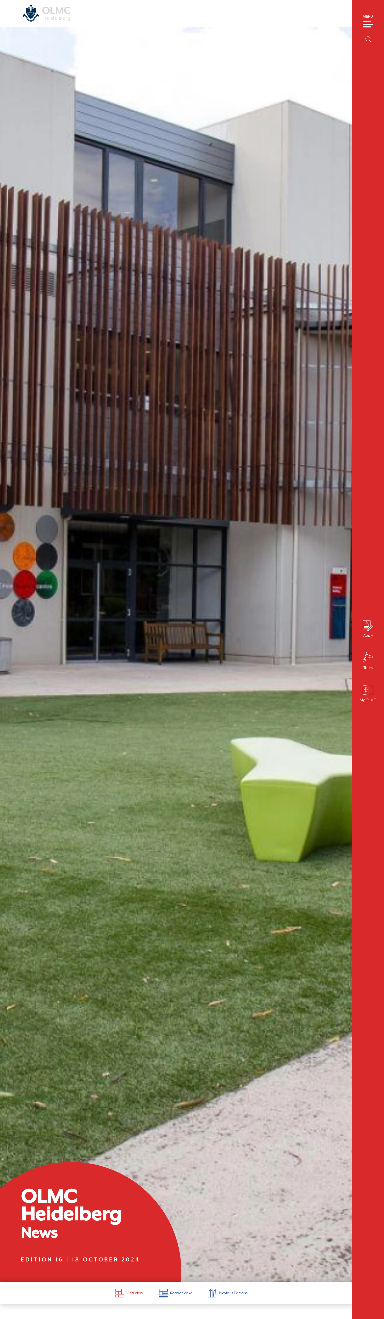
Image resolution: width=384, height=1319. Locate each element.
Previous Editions (227, 1293)
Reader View (175, 1293)
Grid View (129, 1293)
